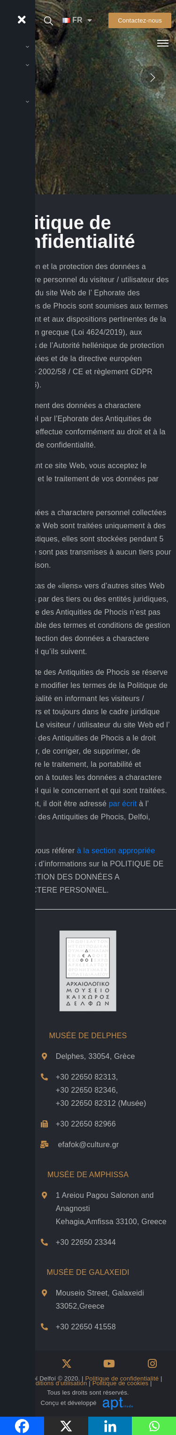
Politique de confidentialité (122, 1378)
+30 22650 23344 (86, 1242)
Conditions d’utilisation (55, 1383)
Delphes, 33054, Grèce (95, 1056)
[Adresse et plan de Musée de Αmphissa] (44, 1195)
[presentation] (152, 77)
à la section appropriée (116, 851)
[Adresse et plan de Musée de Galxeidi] (44, 1292)
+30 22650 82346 (86, 1090)
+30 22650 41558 (86, 1327)
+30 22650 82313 (86, 1077)
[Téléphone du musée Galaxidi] (44, 1326)
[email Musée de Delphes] (44, 1144)
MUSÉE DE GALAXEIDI (87, 1272)
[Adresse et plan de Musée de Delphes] (44, 1056)
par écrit (123, 804)
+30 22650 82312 (86, 1103)
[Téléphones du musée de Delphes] (44, 1076)
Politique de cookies (120, 1383)
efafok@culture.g (87, 1145)
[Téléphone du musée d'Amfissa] (44, 1242)
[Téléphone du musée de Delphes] (44, 1123)
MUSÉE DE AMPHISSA (88, 1175)
